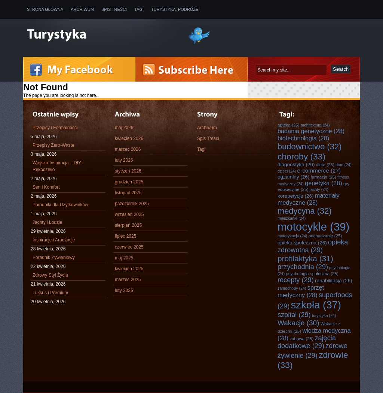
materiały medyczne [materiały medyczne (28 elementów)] (309, 199)
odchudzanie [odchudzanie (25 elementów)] (325, 235)
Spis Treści (114, 9)
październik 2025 (132, 203)
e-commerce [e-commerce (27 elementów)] (319, 170)
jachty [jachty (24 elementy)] (319, 189)
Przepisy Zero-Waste (53, 145)
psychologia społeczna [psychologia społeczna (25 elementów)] (312, 273)
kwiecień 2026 (129, 138)
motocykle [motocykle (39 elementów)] (313, 226)
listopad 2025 (128, 192)
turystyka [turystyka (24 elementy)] (324, 315)
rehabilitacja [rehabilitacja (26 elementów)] (333, 280)
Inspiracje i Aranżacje (54, 240)
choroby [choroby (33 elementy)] (301, 156)
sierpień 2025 (128, 225)
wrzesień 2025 (129, 214)
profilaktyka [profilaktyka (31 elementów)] (305, 258)
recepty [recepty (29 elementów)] (296, 280)
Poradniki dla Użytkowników (60, 204)
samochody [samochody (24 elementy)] (292, 288)
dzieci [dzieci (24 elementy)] (287, 171)
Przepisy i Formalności (55, 127)
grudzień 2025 (129, 182)
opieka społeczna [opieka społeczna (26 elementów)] (302, 243)
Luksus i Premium (50, 292)
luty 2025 (124, 290)
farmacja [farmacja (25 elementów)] (323, 176)
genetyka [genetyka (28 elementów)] (323, 183)
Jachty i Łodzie (47, 222)
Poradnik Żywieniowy (54, 257)
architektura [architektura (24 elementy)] (315, 125)
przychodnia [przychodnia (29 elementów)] (303, 267)
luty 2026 (124, 160)
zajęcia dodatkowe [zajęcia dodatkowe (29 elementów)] (307, 342)
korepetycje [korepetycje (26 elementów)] (295, 196)
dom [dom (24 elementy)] (343, 164)
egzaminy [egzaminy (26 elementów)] (293, 177)
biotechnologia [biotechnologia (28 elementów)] (303, 138)
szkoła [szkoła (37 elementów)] (316, 305)
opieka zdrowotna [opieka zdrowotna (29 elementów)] (313, 246)
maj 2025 (124, 258)
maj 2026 (124, 127)
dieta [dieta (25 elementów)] (325, 164)
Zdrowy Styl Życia (50, 275)
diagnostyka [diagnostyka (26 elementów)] (296, 164)
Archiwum (82, 9)
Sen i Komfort (46, 187)
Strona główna (45, 9)
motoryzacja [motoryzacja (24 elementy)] (292, 236)
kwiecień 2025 (129, 268)
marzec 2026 (128, 149)
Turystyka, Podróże (174, 9)
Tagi (139, 9)
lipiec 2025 (125, 236)
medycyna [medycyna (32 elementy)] (305, 211)
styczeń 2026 (128, 171)
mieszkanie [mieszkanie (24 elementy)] (292, 218)
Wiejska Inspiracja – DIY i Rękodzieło (58, 166)
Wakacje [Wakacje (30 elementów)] (298, 323)
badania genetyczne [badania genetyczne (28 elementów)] (311, 131)
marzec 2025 (128, 279)
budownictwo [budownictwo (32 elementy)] (309, 146)
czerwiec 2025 (129, 247)
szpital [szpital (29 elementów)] (294, 315)
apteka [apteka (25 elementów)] (289, 124)
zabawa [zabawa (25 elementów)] (301, 338)
